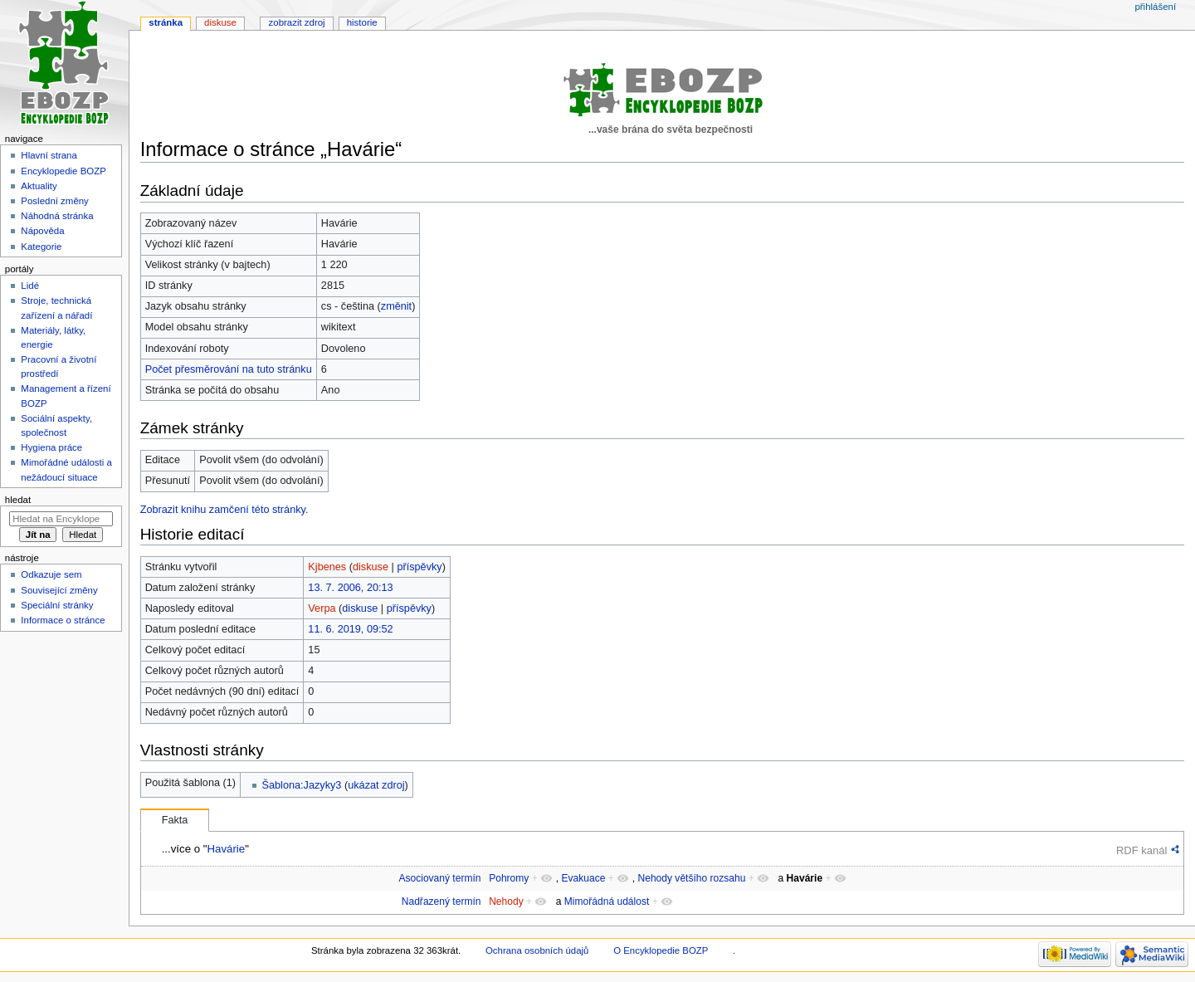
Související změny (59, 590)
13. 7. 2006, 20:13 (350, 588)
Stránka (166, 22)
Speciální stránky (57, 605)
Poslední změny (55, 201)
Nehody (506, 901)
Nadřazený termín (441, 901)
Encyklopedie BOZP (63, 171)
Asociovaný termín (439, 878)
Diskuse (220, 22)
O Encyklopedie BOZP (660, 950)
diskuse (370, 567)
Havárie (226, 849)
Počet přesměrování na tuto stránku (228, 369)
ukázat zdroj (376, 785)
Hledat (18, 500)
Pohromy (509, 878)
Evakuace (583, 878)
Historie (362, 22)
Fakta (175, 820)
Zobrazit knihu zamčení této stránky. (224, 509)
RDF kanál (1141, 850)
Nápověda (42, 231)
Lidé (30, 286)
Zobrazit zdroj (297, 22)
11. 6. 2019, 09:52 (350, 629)
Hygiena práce (51, 447)
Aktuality (38, 186)
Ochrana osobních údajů (536, 950)
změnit (396, 306)
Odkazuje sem (51, 574)
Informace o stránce (63, 620)
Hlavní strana (48, 155)
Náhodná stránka (57, 216)
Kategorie (41, 247)
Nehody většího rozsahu (691, 878)
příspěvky (419, 567)
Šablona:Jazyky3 (302, 785)
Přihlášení (1155, 7)
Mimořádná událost (606, 901)
